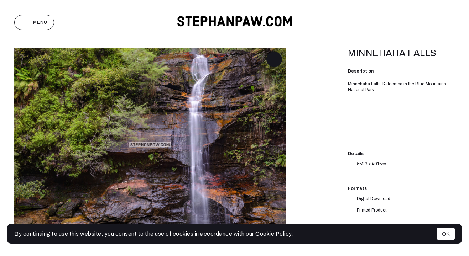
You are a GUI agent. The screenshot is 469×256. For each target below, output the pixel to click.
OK (446, 234)
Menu (34, 22)
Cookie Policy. (274, 234)
